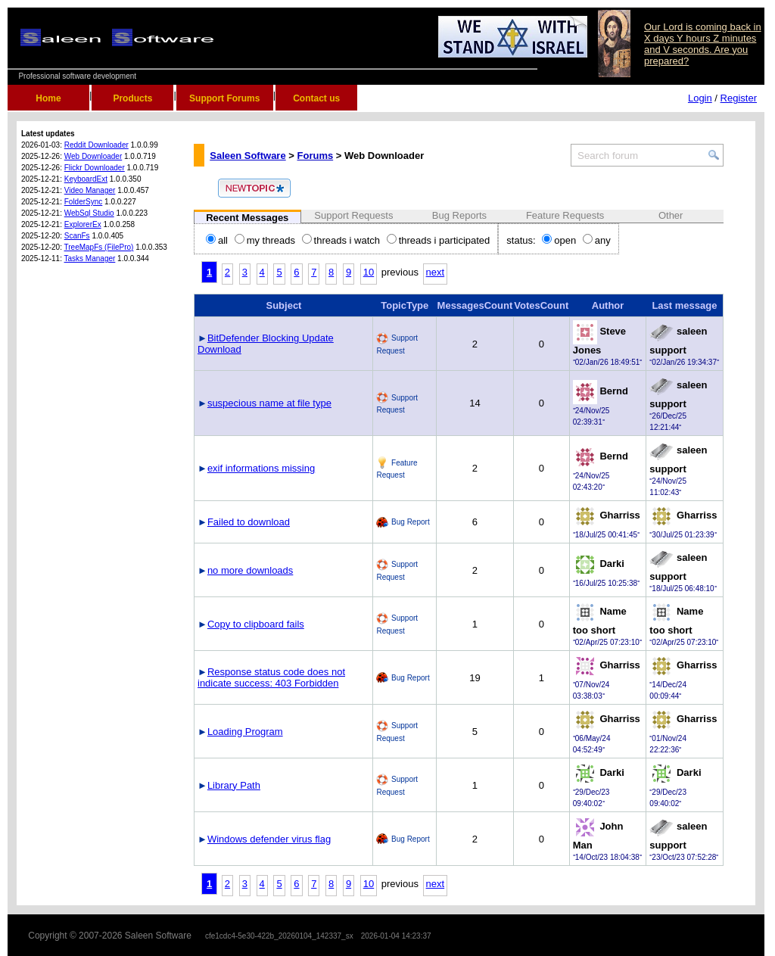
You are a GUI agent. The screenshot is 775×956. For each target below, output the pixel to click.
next (435, 272)
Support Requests (353, 215)
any (597, 240)
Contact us (316, 98)
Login (700, 98)
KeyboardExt (85, 179)
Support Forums (224, 98)
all (217, 240)
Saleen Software (247, 155)
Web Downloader (93, 156)
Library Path (233, 785)
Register (739, 98)
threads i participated (438, 240)
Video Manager (90, 190)
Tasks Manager (90, 258)
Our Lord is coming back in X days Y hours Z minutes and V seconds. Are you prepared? (702, 44)
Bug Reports (459, 215)
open (559, 240)
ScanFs (77, 236)
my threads (265, 240)
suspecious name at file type (269, 403)
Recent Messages (247, 217)
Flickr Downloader (94, 167)
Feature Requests (565, 215)
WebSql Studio (89, 213)
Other (670, 215)
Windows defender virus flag (269, 839)
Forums (315, 155)
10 (368, 272)
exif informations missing (261, 468)
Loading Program (245, 731)
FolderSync (83, 202)
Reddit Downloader (96, 145)
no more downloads (250, 570)
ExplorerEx (82, 224)
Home (48, 98)
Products (132, 98)
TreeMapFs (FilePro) (99, 247)
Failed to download (248, 522)
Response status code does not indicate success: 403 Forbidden (271, 677)
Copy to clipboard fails (255, 624)
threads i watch (341, 240)
